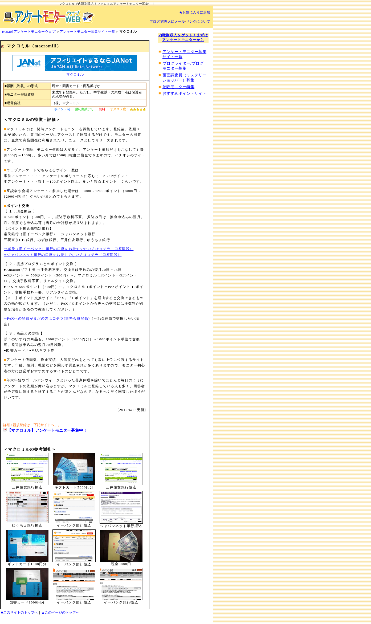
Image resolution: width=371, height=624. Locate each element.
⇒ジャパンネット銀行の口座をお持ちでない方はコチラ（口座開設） (62, 255)
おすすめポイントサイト (184, 93)
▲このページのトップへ (60, 612)
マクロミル (75, 74)
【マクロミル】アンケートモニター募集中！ (47, 430)
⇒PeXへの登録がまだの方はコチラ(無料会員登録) (47, 318)
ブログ (154, 21)
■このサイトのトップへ (19, 612)
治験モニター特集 (178, 87)
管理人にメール (173, 21)
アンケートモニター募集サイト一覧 (87, 32)
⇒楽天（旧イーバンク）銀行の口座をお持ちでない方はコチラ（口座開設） (68, 249)
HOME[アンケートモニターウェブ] (29, 32)
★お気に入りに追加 (194, 12)
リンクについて (198, 21)
